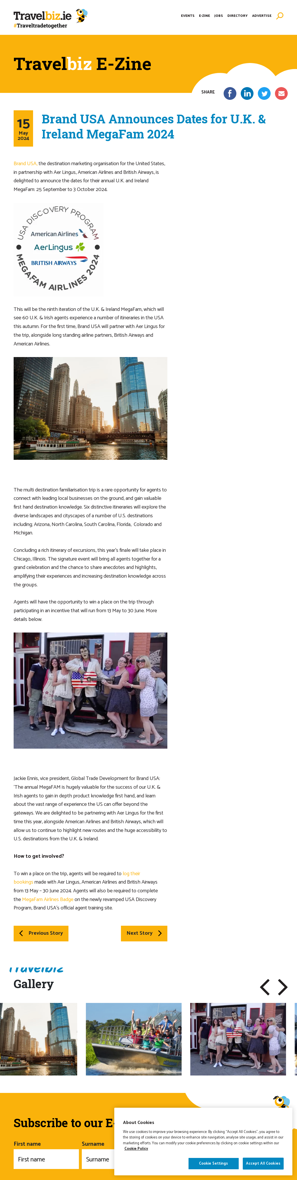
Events (188, 16)
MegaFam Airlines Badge (47, 899)
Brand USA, (25, 163)
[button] (264, 987)
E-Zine (204, 16)
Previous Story (41, 933)
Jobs (218, 16)
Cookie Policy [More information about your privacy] (136, 1164)
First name (46, 1154)
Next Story (144, 933)
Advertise (261, 16)
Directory (237, 16)
